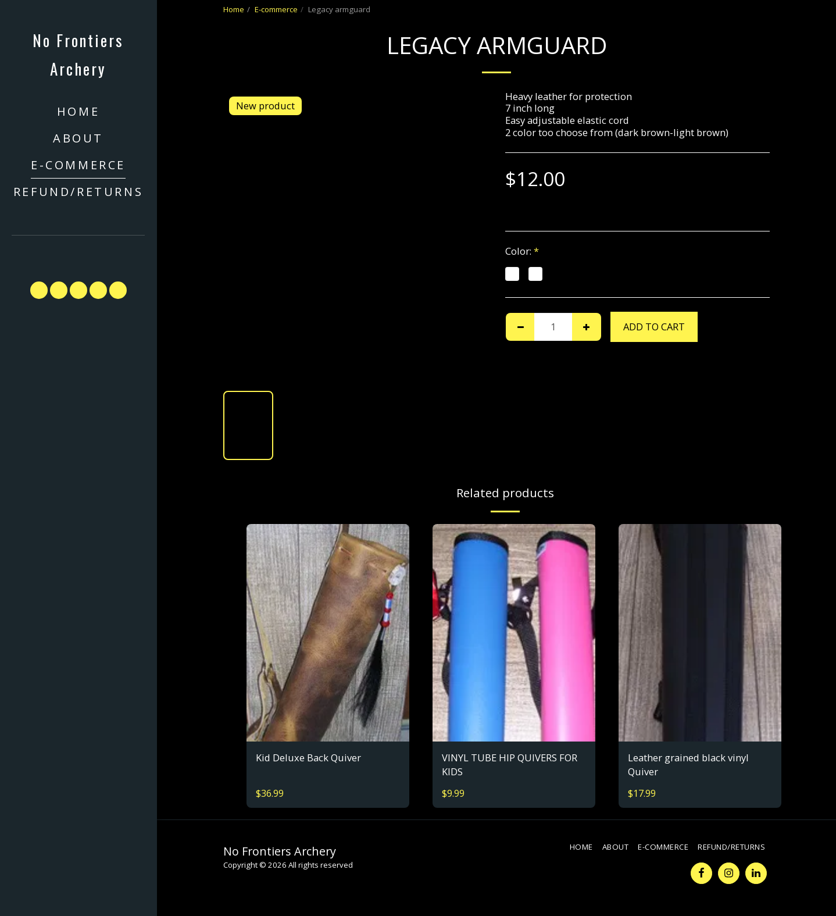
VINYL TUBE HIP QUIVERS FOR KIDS (509, 765)
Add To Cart (654, 326)
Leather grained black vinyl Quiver (688, 765)
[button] (78, 252)
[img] (327, 632)
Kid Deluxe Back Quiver (308, 757)
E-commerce (276, 9)
